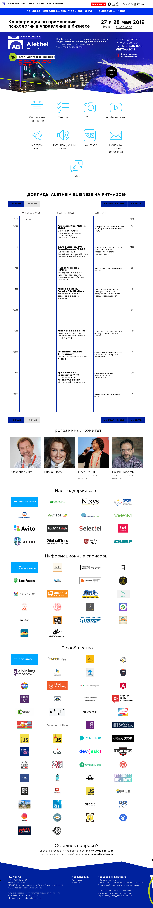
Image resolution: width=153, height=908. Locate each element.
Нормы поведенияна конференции (129, 55)
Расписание (13, 3)
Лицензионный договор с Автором (114, 890)
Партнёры (58, 3)
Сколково (125, 27)
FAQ (49, 3)
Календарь (77, 880)
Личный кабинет (115, 4)
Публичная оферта (107, 880)
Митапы (40, 3)
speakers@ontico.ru (31, 898)
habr (142, 4)
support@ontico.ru (128, 39)
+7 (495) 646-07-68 (17, 880)
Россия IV (76, 883)
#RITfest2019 (125, 49)
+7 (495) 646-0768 (129, 46)
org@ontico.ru (31, 895)
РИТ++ (93, 11)
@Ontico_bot (129, 42)
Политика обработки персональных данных (118, 885)
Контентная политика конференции (114, 893)
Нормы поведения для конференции (115, 896)
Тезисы (30, 3)
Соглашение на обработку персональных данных (121, 883)
